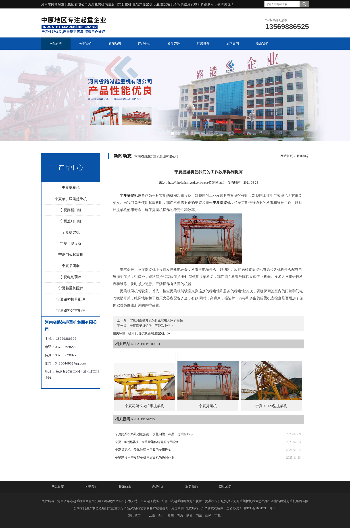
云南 (152, 515)
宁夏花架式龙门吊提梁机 (144, 406)
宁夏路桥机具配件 (70, 299)
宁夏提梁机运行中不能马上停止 (151, 325)
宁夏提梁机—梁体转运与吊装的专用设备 (143, 449)
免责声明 (177, 508)
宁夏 (218, 515)
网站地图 (225, 487)
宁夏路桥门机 (70, 210)
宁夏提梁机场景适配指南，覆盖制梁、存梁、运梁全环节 (154, 434)
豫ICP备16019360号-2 (259, 508)
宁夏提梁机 (71, 232)
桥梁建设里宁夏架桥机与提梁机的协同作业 (144, 457)
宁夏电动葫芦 (70, 277)
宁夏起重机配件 (70, 288)
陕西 (189, 515)
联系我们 (191, 487)
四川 (161, 515)
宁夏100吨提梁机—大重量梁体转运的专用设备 (147, 442)
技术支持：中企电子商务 (142, 501)
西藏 (208, 515)
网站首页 (286, 156)
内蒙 (199, 515)
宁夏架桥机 (71, 188)
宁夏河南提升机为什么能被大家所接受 (156, 320)
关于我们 (91, 487)
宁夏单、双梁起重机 (71, 199)
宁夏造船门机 (70, 221)
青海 (180, 515)
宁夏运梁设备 (70, 243)
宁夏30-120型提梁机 (271, 406)
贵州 (171, 515)
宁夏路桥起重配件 (70, 310)
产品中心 (158, 487)
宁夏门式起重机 (70, 255)
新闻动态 (302, 156)
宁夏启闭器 (71, 266)
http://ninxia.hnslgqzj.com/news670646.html (196, 182)
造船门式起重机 (119, 4)
